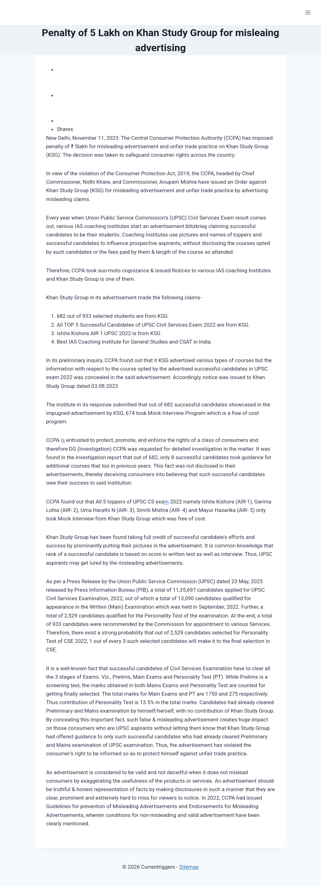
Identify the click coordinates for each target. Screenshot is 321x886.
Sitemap (189, 867)
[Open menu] (307, 12)
